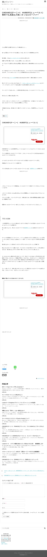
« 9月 (2, 543)
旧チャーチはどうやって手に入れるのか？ (13, 387)
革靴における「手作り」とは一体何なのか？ (13, 410)
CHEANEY (36, 18)
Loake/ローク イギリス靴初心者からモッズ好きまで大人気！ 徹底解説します (22, 443)
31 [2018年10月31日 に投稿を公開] (4, 542)
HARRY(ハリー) (33, 168)
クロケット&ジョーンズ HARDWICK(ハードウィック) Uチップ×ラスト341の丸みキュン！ (22, 471)
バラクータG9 (12, 77)
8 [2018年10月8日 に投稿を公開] (1, 538)
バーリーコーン (40, 378)
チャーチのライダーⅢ (15, 58)
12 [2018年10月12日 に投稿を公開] (7, 538)
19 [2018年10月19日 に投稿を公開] (7, 539)
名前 (3, 498)
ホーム (15, 552)
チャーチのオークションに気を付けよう (12, 394)
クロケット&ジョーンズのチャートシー (31, 83)
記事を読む (4, 392)
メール (4, 503)
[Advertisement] (23, 31)
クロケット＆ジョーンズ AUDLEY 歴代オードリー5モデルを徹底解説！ (21, 451)
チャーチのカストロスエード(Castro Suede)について (15, 418)
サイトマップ (20, 552)
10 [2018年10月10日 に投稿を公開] (4, 538)
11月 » (5, 543)
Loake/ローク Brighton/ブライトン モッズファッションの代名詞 (18, 402)
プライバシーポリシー (29, 552)
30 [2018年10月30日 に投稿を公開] (3, 542)
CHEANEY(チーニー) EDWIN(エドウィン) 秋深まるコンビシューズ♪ (20, 459)
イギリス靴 (41, 18)
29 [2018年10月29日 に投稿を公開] (1, 542)
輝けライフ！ (8, 2)
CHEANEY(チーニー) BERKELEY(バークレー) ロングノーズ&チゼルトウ (21, 435)
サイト (3, 507)
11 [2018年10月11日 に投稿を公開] (6, 538)
